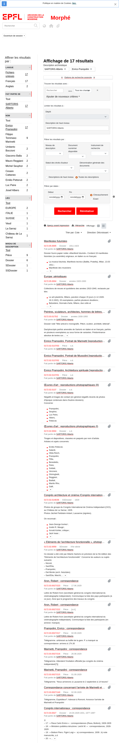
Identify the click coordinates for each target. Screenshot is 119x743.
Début (50, 192)
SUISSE (16, 218)
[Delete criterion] (97, 90)
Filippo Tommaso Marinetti (16, 138)
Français (16, 81)
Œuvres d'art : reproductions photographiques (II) (71, 384)
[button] (51, 26)
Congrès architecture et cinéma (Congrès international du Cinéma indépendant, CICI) (74, 495)
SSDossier (16, 271)
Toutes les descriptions (88, 177)
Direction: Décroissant (98, 232)
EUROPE (16, 208)
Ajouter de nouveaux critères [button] (62, 96)
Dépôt (48, 112)
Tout (8, 99)
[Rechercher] (17, 26)
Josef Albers (16, 190)
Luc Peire (16, 185)
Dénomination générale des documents (92, 164)
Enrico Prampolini (16, 127)
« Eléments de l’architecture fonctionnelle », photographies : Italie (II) (74, 542)
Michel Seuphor (16, 166)
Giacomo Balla (16, 156)
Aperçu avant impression (56, 225)
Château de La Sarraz (16, 235)
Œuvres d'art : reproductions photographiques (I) (71, 426)
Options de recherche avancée (78, 77)
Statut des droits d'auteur (57, 163)
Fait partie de (13, 93)
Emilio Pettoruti (16, 180)
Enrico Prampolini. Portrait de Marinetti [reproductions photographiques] (74, 341)
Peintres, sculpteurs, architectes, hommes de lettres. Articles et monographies (74, 311)
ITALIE (16, 213)
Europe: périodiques (55, 276)
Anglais (16, 87)
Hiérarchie (78, 225)
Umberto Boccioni (16, 149)
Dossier (16, 261)
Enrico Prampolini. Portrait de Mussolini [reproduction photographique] (74, 355)
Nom (8, 115)
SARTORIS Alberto (16, 106)
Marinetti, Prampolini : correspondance (65, 649)
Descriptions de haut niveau (61, 177)
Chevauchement (100, 195)
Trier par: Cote (73, 232)
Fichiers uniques (16, 74)
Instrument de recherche (97, 147)
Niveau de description (12, 245)
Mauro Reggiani (16, 161)
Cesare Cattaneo (16, 173)
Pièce (16, 255)
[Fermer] (115, 4)
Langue (9, 67)
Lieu (8, 197)
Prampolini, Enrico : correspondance (64, 628)
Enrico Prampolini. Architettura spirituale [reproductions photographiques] (74, 370)
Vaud (16, 224)
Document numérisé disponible (72, 148)
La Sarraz (16, 229)
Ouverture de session (13, 36)
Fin (70, 192)
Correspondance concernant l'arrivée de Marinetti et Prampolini (74, 687)
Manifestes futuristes (55, 241)
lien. (74, 3)
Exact (95, 199)
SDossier (16, 266)
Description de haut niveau (57, 123)
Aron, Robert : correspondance (61, 580)
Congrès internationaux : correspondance (67, 708)
